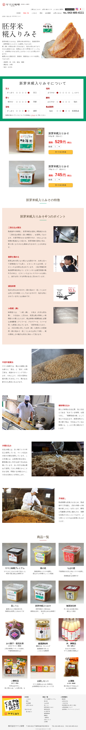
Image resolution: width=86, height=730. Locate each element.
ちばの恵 (46, 703)
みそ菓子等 (47, 711)
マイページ (69, 9)
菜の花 (46, 701)
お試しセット (47, 719)
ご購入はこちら (35, 9)
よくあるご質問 (57, 9)
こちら (33, 115)
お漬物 (46, 721)
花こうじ (46, 705)
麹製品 (46, 715)
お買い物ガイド (46, 9)
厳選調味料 (47, 713)
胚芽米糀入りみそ (48, 707)
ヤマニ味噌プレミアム (50, 699)
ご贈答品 (46, 717)
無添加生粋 (47, 709)
